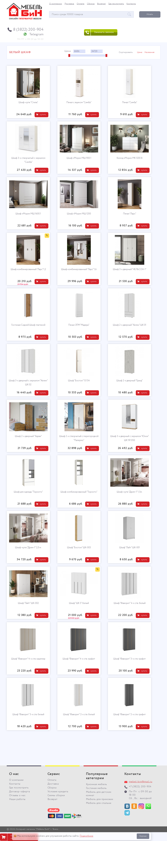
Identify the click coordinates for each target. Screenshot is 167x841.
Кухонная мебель (96, 784)
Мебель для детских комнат (98, 793)
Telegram (36, 34)
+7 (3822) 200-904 (140, 786)
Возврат (101, 3)
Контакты (131, 3)
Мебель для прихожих (99, 799)
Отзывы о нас (17, 795)
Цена (139, 52)
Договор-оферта (19, 791)
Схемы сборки (56, 795)
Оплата (80, 3)
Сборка (91, 3)
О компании (55, 3)
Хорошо (143, 836)
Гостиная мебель (96, 788)
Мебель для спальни (98, 803)
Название (150, 52)
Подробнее (86, 836)
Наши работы (17, 799)
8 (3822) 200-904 (28, 29)
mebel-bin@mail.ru (140, 781)
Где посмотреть (116, 3)
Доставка (69, 3)
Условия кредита (58, 791)
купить (43, 114)
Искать (150, 14)
